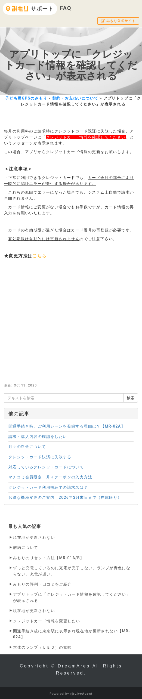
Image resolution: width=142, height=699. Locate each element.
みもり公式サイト (118, 21)
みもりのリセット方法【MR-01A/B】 (48, 558)
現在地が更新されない (34, 537)
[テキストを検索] (64, 398)
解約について (25, 547)
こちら (39, 255)
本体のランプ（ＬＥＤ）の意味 (42, 647)
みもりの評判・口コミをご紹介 (42, 584)
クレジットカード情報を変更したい (46, 621)
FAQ (65, 8)
